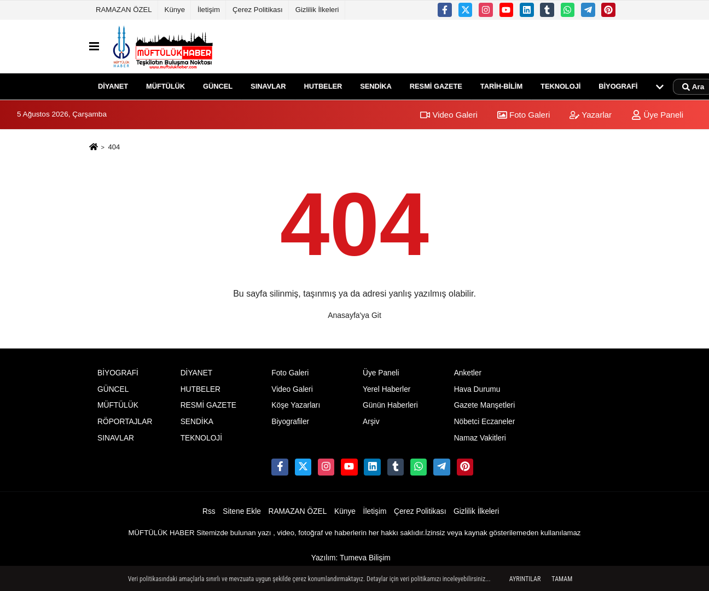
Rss (209, 511)
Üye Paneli (657, 114)
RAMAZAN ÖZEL (124, 9)
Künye (175, 9)
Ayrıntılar (525, 579)
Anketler (467, 373)
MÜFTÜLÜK (165, 86)
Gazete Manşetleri (484, 405)
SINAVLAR (268, 86)
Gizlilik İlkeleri (317, 9)
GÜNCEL (218, 86)
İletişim (208, 9)
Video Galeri (448, 114)
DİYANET (113, 86)
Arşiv (371, 422)
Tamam (561, 579)
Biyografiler (290, 422)
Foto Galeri (523, 114)
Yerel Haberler (386, 389)
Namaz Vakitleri (480, 438)
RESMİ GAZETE (436, 86)
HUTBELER (323, 86)
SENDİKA (376, 86)
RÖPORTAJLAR (124, 422)
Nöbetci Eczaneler (484, 422)
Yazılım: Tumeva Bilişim (351, 558)
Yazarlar (590, 114)
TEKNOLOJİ (560, 86)
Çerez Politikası (258, 9)
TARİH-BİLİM (501, 86)
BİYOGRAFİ (617, 86)
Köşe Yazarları (295, 405)
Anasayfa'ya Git (354, 315)
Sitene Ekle (242, 511)
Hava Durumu (477, 389)
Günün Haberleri (390, 405)
